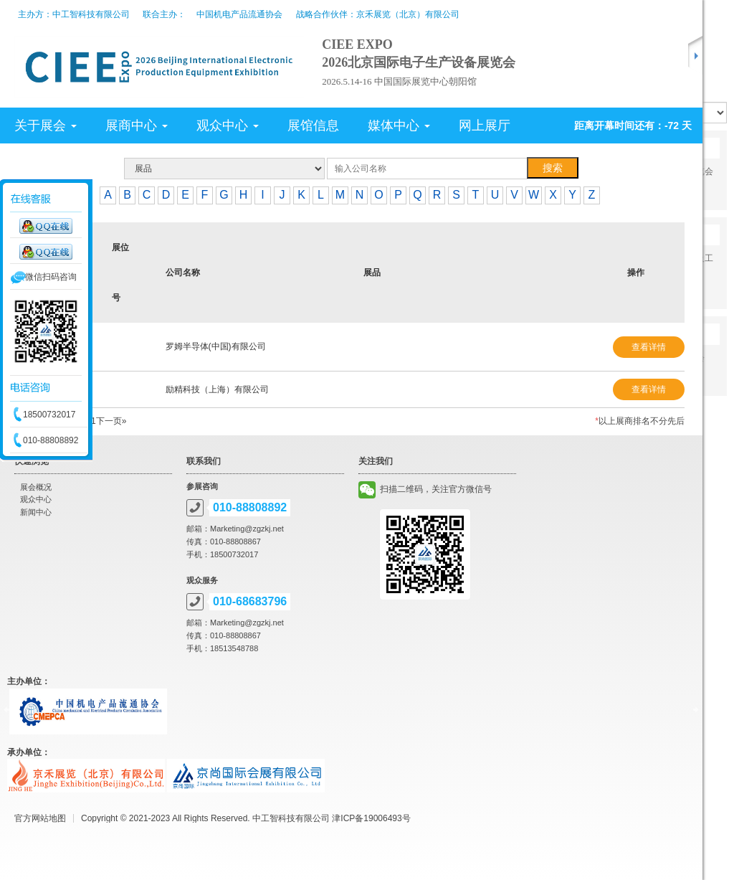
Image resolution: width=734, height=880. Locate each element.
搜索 (553, 168)
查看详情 (648, 347)
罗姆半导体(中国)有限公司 (216, 346)
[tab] (262, 125)
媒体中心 (399, 125)
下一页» (111, 421)
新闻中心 (36, 512)
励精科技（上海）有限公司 (217, 389)
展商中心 (136, 125)
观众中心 (227, 125)
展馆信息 (313, 125)
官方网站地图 (40, 818)
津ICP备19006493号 (371, 818)
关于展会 (45, 125)
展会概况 (36, 487)
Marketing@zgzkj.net (247, 528)
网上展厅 (484, 125)
